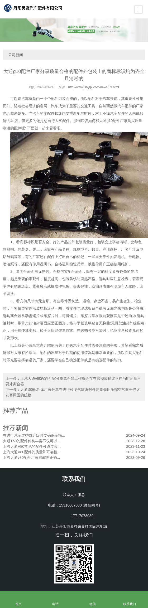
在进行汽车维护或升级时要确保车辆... (34, 435)
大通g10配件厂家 (113, 121)
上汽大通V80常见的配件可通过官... (32, 446)
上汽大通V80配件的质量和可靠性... (32, 452)
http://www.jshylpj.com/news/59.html (93, 87)
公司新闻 (15, 55)
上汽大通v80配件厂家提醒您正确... (31, 457)
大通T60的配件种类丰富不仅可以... (31, 441)
